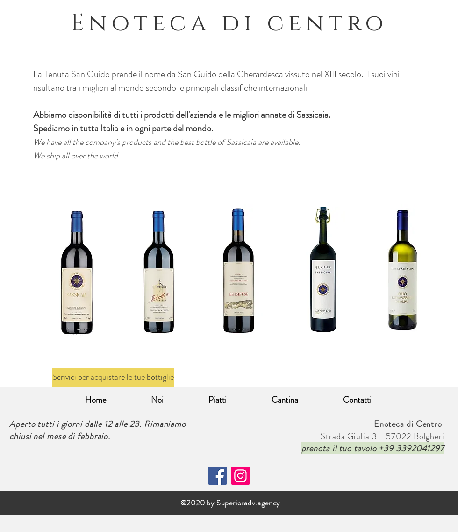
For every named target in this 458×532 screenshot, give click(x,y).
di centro (305, 23)
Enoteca (146, 23)
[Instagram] (240, 476)
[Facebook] (217, 476)
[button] (44, 24)
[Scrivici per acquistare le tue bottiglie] (113, 377)
